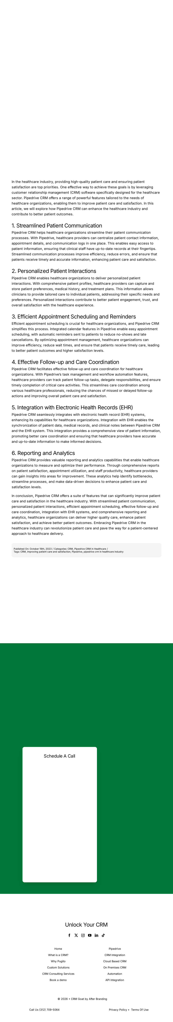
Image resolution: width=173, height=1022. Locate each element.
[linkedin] (96, 935)
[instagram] (83, 935)
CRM (70, 548)
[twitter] (76, 935)
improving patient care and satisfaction (48, 551)
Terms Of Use (140, 1009)
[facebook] (69, 935)
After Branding (98, 999)
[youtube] (89, 935)
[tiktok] (103, 935)
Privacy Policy (118, 1009)
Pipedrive (77, 551)
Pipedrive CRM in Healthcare (90, 548)
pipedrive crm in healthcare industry (103, 551)
